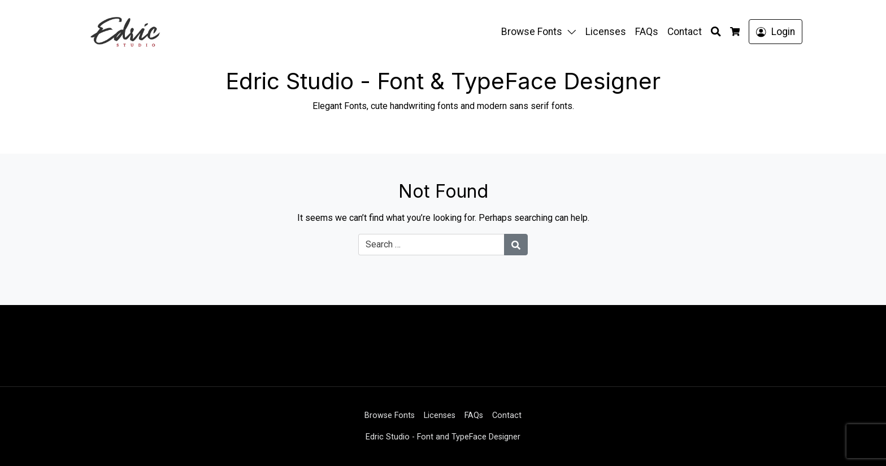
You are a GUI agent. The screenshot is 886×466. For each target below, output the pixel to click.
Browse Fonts (531, 31)
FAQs (646, 31)
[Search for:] (431, 244)
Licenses (605, 31)
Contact (684, 31)
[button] (574, 31)
